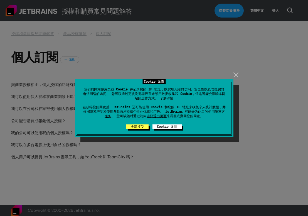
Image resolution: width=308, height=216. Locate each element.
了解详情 (166, 98)
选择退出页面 (157, 116)
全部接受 (137, 126)
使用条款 (113, 111)
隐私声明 (96, 111)
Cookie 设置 (167, 126)
